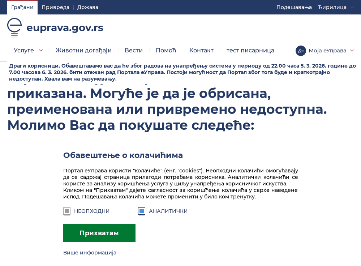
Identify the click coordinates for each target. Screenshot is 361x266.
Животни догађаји (84, 50)
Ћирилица (332, 7)
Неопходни (86, 211)
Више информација (89, 252)
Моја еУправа (328, 50)
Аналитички (163, 211)
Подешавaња (294, 7)
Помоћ (166, 50)
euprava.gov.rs (64, 27)
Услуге (24, 50)
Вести (134, 50)
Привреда (55, 7)
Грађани (22, 7)
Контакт (201, 50)
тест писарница (250, 50)
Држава (87, 7)
